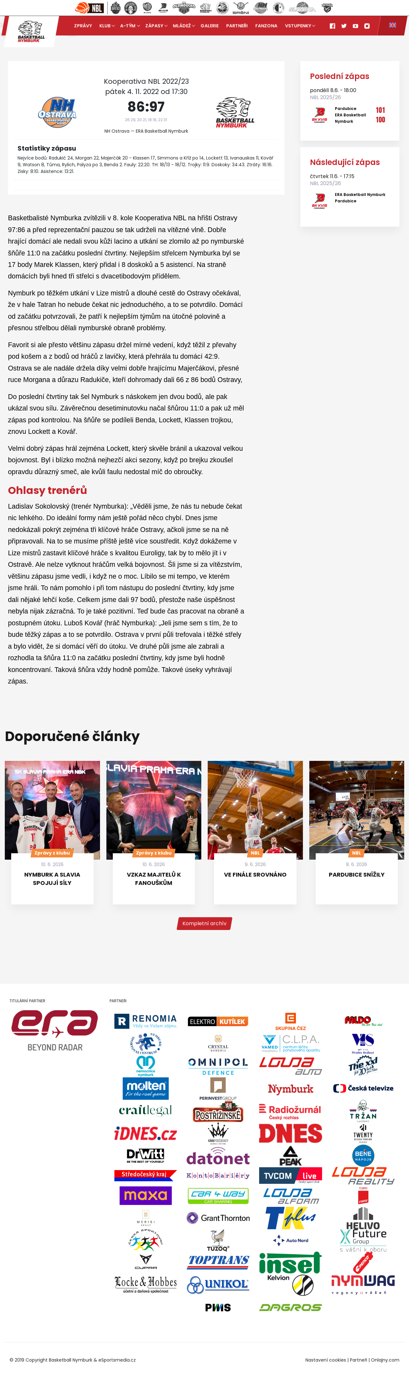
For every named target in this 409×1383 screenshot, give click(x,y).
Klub (105, 25)
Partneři (237, 25)
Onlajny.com (385, 1360)
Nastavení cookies (325, 1360)
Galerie (210, 25)
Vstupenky (298, 25)
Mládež (182, 25)
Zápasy (154, 25)
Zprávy (83, 25)
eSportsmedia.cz (117, 1360)
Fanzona (266, 25)
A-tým (128, 25)
